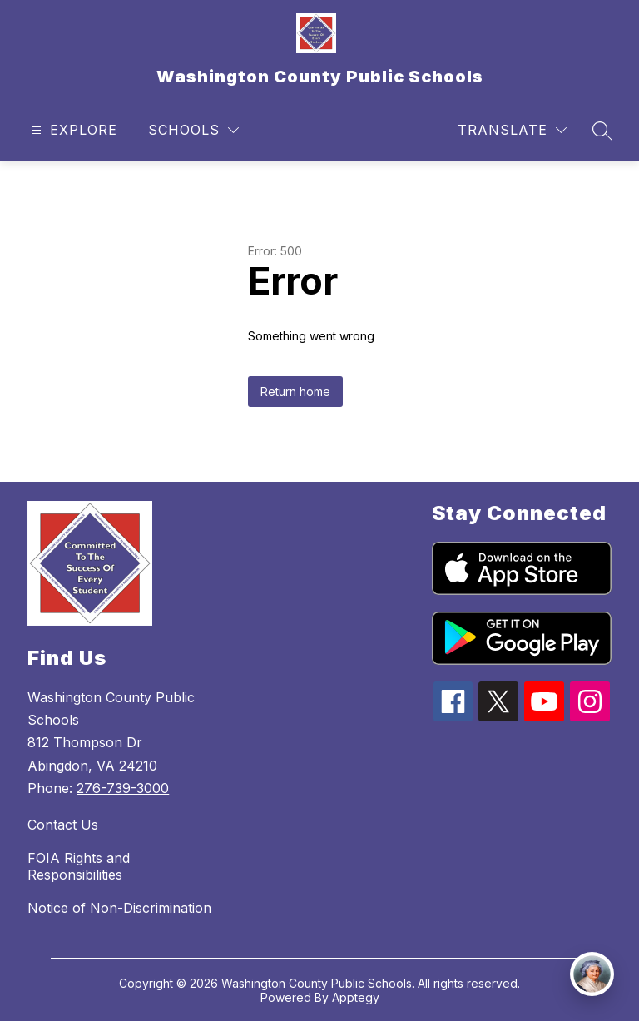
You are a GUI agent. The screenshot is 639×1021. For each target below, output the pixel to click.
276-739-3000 (123, 788)
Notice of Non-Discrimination (119, 908)
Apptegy (355, 997)
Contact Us (62, 824)
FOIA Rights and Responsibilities (78, 866)
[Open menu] (72, 130)
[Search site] (602, 131)
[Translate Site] (512, 130)
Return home (295, 391)
